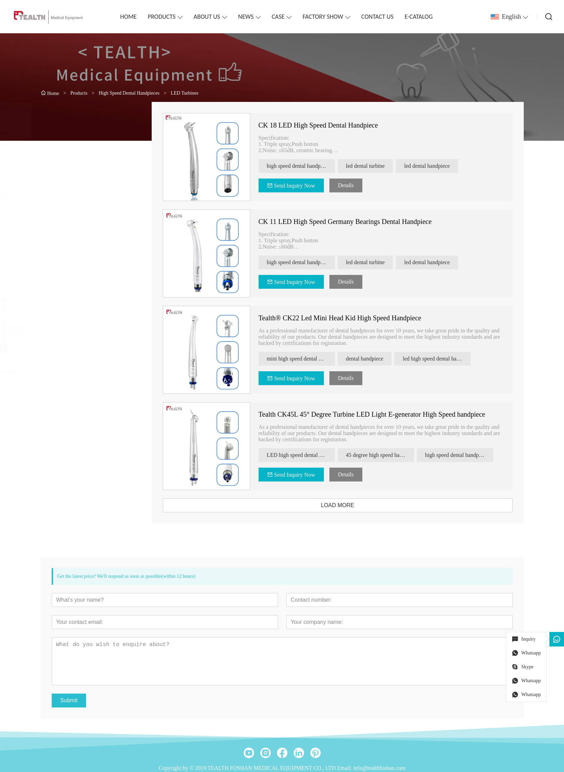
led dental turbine (376, 166)
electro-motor (60, 222)
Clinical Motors (63, 158)
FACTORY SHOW (323, 16)
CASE (278, 16)
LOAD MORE (348, 505)
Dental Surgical (62, 209)
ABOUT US (207, 16)
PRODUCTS (162, 16)
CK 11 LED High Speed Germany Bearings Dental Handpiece (356, 221)
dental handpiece (375, 359)
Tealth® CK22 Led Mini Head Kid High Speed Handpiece (350, 318)
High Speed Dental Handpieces (80, 132)
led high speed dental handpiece (447, 359)
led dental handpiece (438, 166)
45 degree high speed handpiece (391, 455)
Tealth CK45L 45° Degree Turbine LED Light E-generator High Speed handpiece (382, 414)
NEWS (246, 16)
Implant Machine (64, 235)
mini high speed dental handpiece (312, 359)
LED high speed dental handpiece (312, 455)
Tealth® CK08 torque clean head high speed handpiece (82, 374)
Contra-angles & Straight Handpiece (85, 145)
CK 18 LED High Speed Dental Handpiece (329, 125)
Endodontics (59, 184)
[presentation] (52, 332)
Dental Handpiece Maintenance (80, 196)
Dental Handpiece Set (69, 171)
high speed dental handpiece (309, 166)
